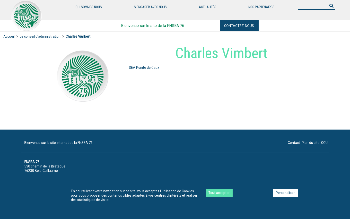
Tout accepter (219, 193)
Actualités (207, 7)
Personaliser (285, 193)
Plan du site (310, 143)
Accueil (9, 36)
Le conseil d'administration (40, 36)
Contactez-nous (239, 26)
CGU (324, 143)
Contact (294, 143)
